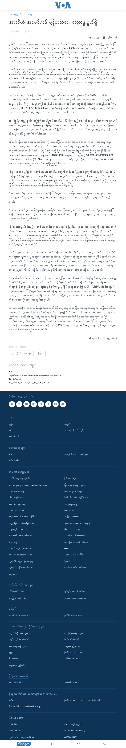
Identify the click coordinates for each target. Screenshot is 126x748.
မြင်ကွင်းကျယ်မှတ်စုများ (74, 484)
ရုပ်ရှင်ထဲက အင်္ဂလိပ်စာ (74, 591)
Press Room (15, 730)
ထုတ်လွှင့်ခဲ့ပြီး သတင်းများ (21, 14)
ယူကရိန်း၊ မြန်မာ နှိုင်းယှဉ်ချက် (22, 561)
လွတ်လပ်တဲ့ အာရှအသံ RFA (21, 737)
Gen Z (67, 548)
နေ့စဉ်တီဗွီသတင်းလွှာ (18, 633)
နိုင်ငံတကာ (13, 430)
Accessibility (70, 737)
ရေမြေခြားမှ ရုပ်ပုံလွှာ (73, 633)
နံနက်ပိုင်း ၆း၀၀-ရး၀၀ (19, 615)
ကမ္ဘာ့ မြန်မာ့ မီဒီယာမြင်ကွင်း (21, 523)
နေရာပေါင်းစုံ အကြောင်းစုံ (75, 554)
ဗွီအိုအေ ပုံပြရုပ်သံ (72, 646)
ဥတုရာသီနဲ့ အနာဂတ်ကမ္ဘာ (20, 535)
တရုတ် (67, 424)
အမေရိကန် (14, 436)
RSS (11, 454)
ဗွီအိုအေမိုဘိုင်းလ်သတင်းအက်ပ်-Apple (25, 706)
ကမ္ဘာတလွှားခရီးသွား (73, 491)
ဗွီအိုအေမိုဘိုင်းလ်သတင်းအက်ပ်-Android (82, 700)
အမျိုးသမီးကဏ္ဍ (71, 516)
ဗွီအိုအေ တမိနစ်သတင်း (74, 652)
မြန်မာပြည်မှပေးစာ (72, 478)
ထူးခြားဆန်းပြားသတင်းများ (21, 567)
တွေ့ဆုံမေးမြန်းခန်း (17, 665)
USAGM (13, 724)
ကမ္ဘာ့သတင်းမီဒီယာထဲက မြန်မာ (23, 516)
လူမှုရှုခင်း (13, 574)
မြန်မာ (11, 424)
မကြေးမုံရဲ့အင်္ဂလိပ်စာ (18, 598)
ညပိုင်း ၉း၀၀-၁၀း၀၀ (73, 615)
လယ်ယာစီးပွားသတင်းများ (20, 554)
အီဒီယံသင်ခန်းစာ (16, 591)
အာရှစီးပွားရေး (70, 504)
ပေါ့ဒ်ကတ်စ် (14, 460)
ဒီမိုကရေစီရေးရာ (16, 497)
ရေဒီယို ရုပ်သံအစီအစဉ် (19, 639)
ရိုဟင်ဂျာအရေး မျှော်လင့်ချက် (77, 523)
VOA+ (12, 700)
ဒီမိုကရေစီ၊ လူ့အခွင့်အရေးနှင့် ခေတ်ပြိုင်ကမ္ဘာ (28, 484)
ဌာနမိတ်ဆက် (15, 682)
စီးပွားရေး (13, 542)
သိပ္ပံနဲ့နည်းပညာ (16, 529)
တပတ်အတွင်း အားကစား (20, 548)
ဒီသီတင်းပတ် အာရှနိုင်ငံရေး (76, 497)
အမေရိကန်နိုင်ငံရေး (17, 504)
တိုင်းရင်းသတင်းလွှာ (72, 529)
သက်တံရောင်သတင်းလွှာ (75, 567)
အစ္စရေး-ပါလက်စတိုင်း (74, 430)
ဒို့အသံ (67, 561)
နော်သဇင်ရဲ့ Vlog (71, 658)
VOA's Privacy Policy (74, 730)
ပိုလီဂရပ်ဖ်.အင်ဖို (71, 639)
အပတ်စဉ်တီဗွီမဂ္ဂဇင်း (18, 646)
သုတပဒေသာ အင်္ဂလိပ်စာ (75, 598)
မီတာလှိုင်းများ (70, 682)
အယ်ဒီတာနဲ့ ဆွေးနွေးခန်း (19, 478)
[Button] (94, 38)
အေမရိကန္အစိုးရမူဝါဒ (73, 724)
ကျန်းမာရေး (69, 510)
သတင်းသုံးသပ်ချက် (17, 491)
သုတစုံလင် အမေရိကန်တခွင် (76, 542)
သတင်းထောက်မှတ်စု (18, 510)
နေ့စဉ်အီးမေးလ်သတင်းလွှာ (76, 454)
